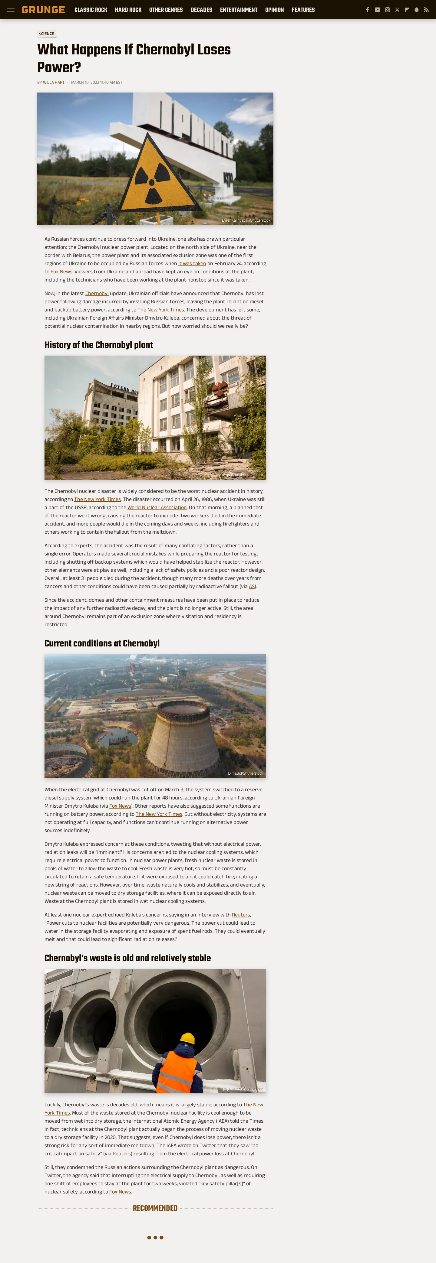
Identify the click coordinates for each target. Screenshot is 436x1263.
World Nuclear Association (157, 507)
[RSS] (426, 9)
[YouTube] (377, 9)
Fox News (61, 272)
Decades (201, 10)
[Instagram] (387, 9)
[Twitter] (397, 9)
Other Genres (166, 10)
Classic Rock (90, 10)
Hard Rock (128, 10)
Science (46, 33)
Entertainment (238, 10)
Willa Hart (53, 82)
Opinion (274, 10)
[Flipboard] (407, 9)
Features (303, 10)
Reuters (241, 915)
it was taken (192, 263)
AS (252, 586)
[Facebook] (367, 9)
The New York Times (160, 310)
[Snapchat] (416, 9)
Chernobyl (97, 293)
